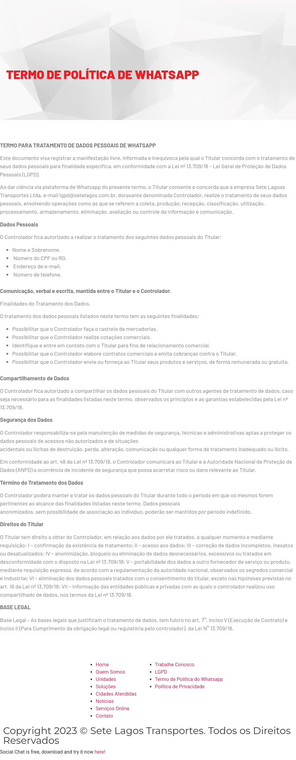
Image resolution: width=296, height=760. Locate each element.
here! (99, 752)
